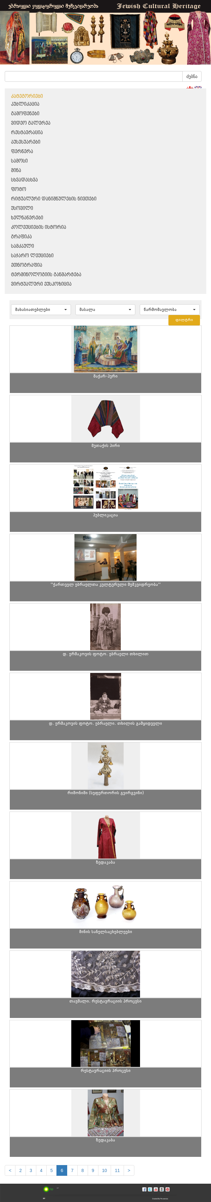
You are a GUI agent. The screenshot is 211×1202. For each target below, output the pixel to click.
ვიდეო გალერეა (30, 123)
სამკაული (22, 246)
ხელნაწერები (27, 218)
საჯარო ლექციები (32, 256)
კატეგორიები (27, 96)
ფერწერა (22, 151)
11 (117, 1170)
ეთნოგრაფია (26, 265)
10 (104, 1170)
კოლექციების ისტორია (38, 227)
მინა (16, 170)
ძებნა (191, 76)
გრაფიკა (21, 237)
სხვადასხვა (24, 180)
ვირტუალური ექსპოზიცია (41, 284)
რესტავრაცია (27, 132)
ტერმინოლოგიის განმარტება (46, 274)
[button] (41, 309)
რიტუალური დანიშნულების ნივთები (54, 199)
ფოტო (18, 189)
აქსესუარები (25, 142)
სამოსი (19, 161)
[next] (129, 1170)
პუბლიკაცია (25, 104)
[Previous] (10, 1170)
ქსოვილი (22, 208)
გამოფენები (25, 113)
